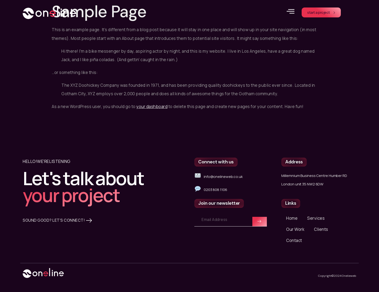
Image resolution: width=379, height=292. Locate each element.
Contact (294, 244)
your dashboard (152, 106)
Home (292, 222)
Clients (321, 233)
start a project (321, 12)
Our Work (295, 233)
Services (316, 222)
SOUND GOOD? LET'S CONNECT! (59, 252)
